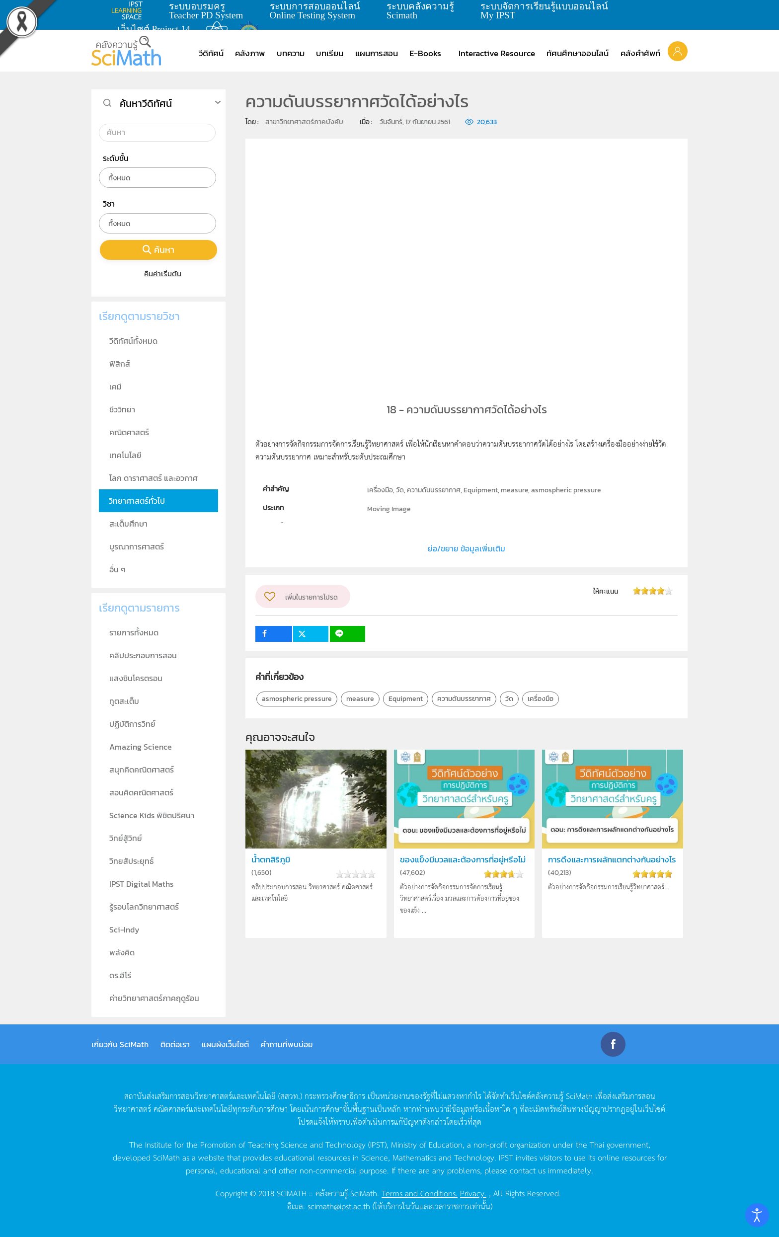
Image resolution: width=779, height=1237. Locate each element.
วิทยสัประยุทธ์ (131, 861)
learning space (130, 10)
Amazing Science (140, 747)
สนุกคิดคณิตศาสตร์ (141, 769)
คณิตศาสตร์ (129, 432)
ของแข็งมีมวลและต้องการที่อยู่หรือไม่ (463, 859)
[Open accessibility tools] (757, 1215)
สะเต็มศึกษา (128, 524)
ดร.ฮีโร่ (120, 975)
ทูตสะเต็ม (124, 701)
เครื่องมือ (540, 699)
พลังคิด (122, 952)
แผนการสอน (376, 53)
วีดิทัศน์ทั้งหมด (133, 341)
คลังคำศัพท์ (640, 53)
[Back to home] (126, 51)
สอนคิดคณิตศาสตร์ (141, 792)
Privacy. (473, 1192)
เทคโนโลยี (125, 455)
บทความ (291, 53)
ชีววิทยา (122, 409)
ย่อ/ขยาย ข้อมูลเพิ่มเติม (466, 548)
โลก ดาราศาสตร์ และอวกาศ (153, 478)
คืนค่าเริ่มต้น (159, 273)
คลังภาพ (250, 53)
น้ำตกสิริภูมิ (270, 859)
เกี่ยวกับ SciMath (120, 1044)
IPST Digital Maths (141, 884)
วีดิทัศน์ (211, 53)
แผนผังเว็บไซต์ (225, 1044)
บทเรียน (329, 53)
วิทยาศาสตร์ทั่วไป (137, 501)
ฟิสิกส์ (119, 364)
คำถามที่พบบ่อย (287, 1044)
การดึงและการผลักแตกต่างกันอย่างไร (612, 859)
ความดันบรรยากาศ (464, 699)
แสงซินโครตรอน (135, 678)
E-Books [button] (425, 53)
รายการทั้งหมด (133, 632)
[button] (678, 50)
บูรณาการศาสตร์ (136, 546)
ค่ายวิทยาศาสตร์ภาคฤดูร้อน (154, 998)
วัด (509, 699)
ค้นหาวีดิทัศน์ (146, 103)
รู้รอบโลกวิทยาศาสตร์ (144, 907)
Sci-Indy (124, 929)
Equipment (406, 699)
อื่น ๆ (117, 569)
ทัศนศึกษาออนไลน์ (577, 53)
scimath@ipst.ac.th (339, 1205)
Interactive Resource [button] (497, 53)
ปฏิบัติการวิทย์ (132, 724)
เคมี (115, 386)
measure (360, 699)
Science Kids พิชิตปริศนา (151, 815)
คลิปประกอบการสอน (143, 655)
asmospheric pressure (297, 699)
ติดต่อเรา (175, 1044)
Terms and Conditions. (420, 1192)
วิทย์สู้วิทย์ (125, 838)
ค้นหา (158, 249)
